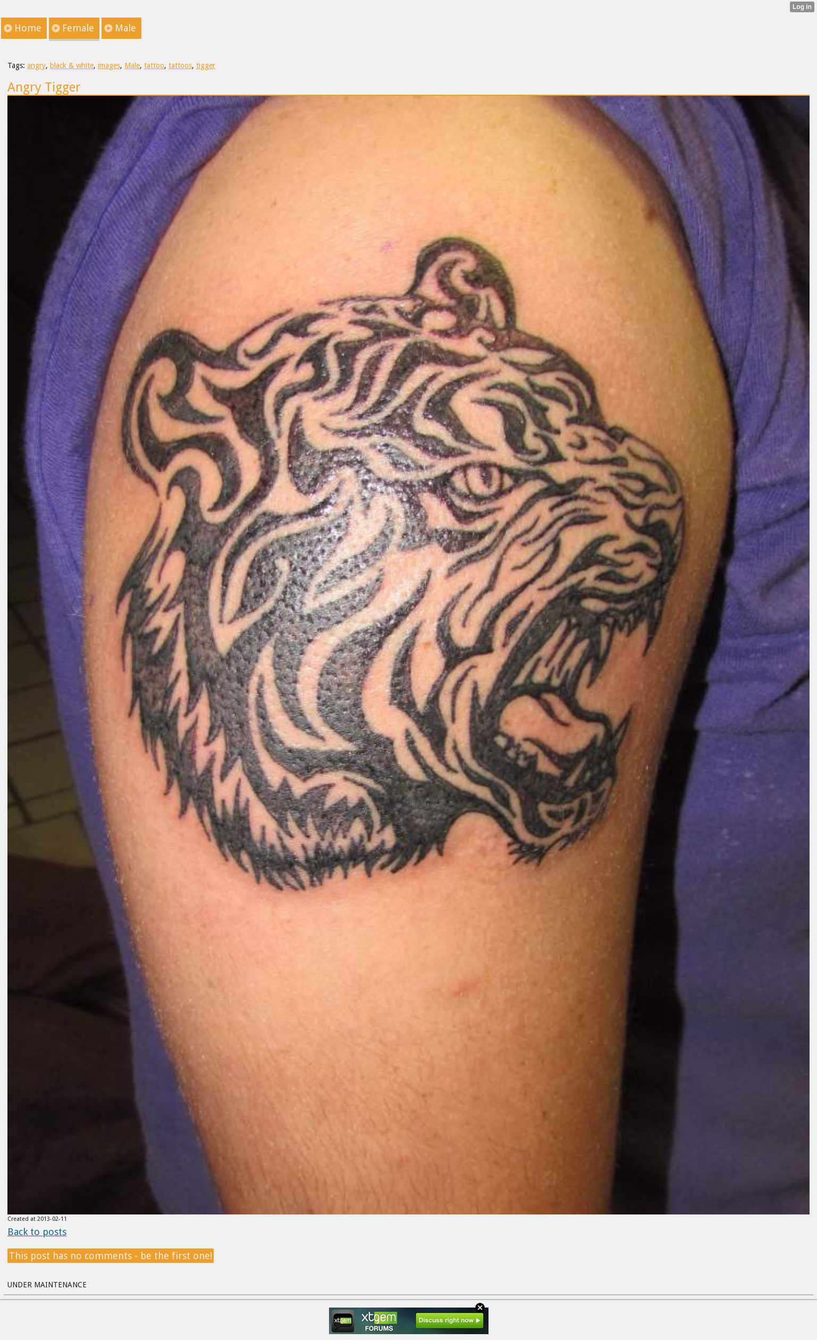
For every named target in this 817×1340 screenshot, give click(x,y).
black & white (72, 65)
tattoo (154, 65)
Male (132, 65)
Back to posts (36, 1231)
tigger (205, 65)
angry (36, 65)
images (109, 65)
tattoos (180, 65)
